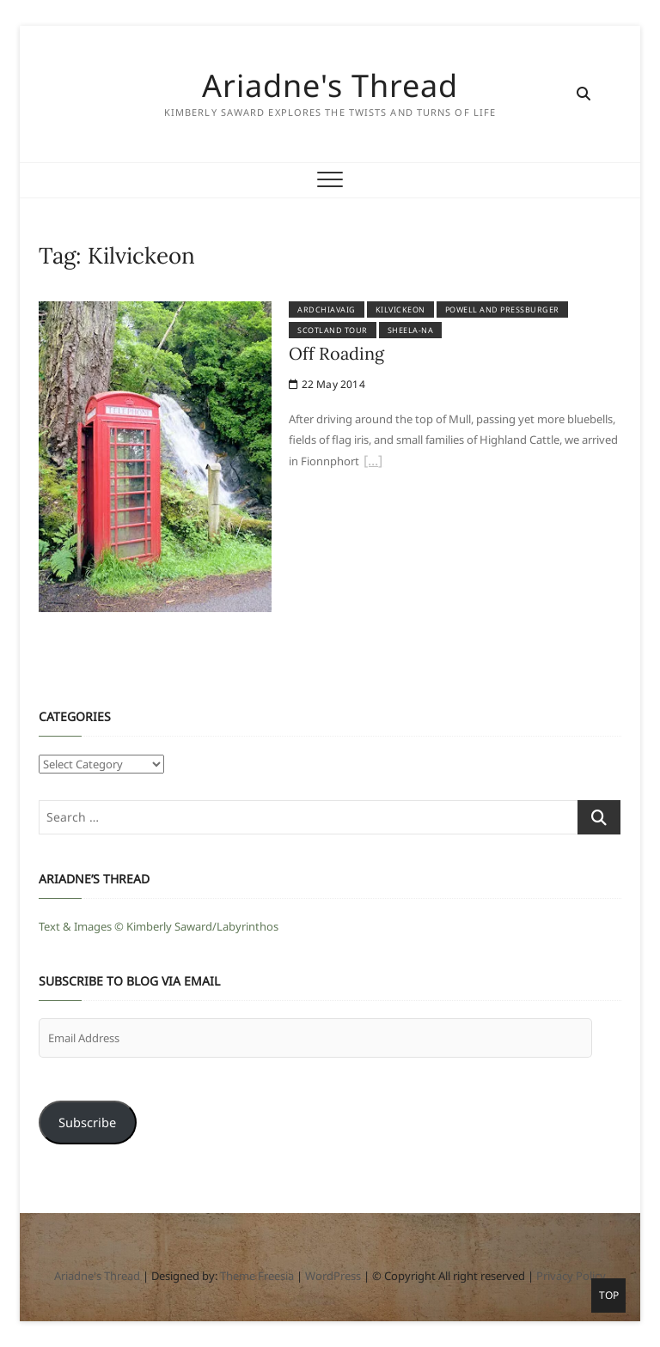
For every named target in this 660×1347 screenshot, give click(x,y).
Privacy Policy (571, 1275)
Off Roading (336, 353)
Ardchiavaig (326, 309)
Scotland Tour (332, 330)
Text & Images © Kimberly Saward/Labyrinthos (158, 926)
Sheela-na (411, 330)
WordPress (333, 1275)
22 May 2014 (327, 384)
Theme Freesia (257, 1275)
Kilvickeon (400, 309)
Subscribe (87, 1122)
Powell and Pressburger (502, 309)
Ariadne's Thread (330, 86)
